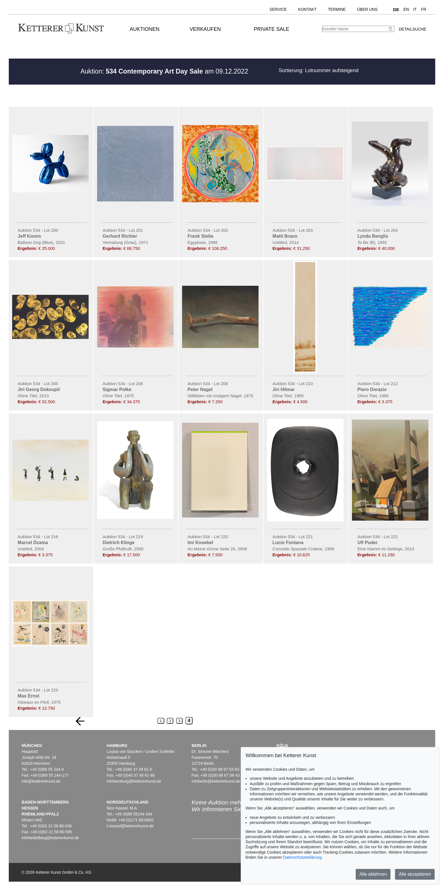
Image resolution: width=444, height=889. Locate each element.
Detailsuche (412, 29)
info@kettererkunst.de (41, 781)
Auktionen (144, 29)
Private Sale (271, 29)
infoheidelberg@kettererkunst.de (50, 838)
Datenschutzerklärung (302, 857)
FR (423, 9)
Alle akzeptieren (415, 874)
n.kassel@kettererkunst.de (130, 826)
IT (415, 9)
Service (278, 9)
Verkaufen (205, 29)
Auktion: (141, 71)
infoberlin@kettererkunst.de (216, 781)
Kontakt (307, 9)
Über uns (367, 9)
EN (406, 9)
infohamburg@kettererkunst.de (134, 781)
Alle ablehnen (373, 874)
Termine (337, 9)
